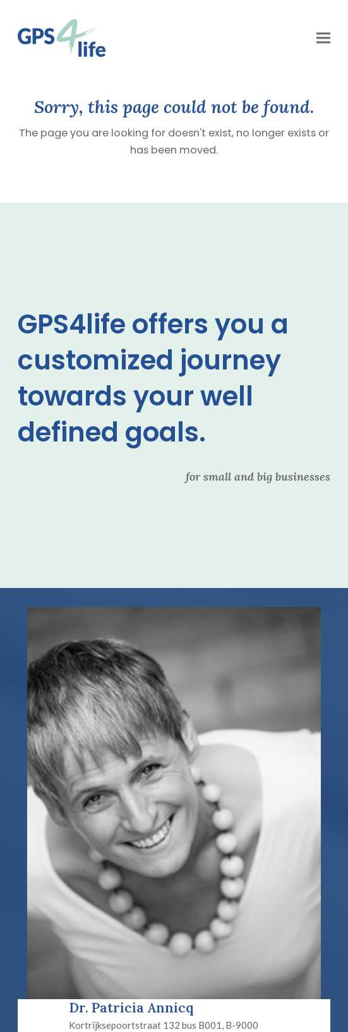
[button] (323, 38)
